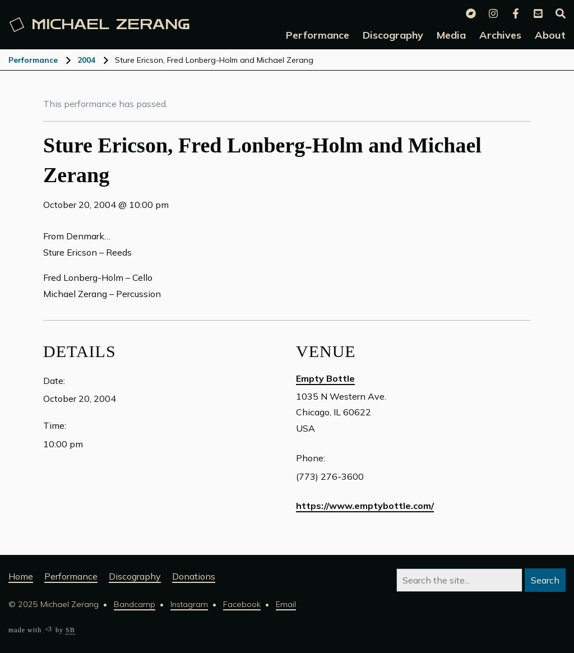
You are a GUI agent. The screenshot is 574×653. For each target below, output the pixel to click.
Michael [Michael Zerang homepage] (100, 25)
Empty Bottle (325, 378)
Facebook (242, 604)
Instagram (189, 604)
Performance (33, 60)
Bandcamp (134, 604)
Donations (193, 576)
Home (20, 576)
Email (286, 604)
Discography (135, 576)
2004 (86, 60)
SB (70, 630)
